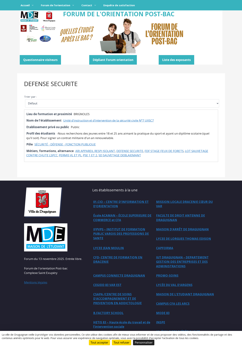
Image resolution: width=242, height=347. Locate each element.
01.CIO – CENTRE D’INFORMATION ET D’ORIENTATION (121, 204)
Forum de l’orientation (59, 5)
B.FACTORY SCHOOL (108, 313)
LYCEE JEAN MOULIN (108, 248)
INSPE (160, 322)
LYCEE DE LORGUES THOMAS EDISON (183, 239)
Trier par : (30, 96)
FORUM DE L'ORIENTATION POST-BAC (118, 14)
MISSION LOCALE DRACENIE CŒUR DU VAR (184, 204)
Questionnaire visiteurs (40, 60)
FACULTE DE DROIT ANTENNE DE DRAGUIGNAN (180, 217)
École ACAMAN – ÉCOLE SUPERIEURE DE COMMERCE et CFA (122, 217)
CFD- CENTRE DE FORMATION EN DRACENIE (117, 259)
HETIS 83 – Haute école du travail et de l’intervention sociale (121, 324)
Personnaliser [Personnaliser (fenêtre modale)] (144, 342)
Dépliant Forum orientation (113, 60)
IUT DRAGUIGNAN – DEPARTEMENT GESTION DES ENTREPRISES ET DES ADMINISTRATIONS (182, 261)
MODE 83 (163, 313)
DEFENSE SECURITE (51, 84)
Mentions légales (35, 282)
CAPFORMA (164, 248)
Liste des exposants (176, 60)
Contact (90, 5)
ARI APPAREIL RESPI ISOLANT (95, 151)
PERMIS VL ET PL (70, 155)
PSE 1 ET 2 (90, 155)
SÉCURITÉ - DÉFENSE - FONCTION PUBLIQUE (65, 144)
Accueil (29, 5)
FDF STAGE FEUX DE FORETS (164, 151)
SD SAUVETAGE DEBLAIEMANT (120, 155)
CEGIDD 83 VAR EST (107, 285)
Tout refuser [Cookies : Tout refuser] (121, 342)
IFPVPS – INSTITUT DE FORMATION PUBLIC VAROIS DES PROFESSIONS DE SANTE (121, 233)
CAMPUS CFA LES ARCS (173, 304)
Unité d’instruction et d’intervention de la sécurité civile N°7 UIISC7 (108, 120)
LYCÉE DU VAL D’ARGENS (174, 285)
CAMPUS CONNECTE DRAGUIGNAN (119, 276)
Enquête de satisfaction (119, 5)
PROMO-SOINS (167, 276)
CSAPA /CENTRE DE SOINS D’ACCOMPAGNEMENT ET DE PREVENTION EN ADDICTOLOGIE (117, 298)
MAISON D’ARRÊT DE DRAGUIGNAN (182, 229)
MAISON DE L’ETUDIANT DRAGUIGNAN (185, 294)
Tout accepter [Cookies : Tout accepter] (99, 342)
